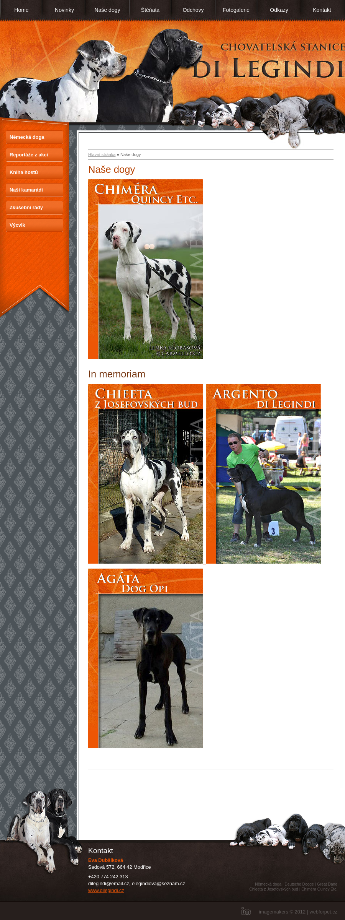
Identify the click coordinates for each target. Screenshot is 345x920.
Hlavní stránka (102, 154)
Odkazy (279, 10)
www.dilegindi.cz (106, 890)
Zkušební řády (26, 207)
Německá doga (27, 137)
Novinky (64, 10)
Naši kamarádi (26, 190)
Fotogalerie (236, 10)
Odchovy (193, 10)
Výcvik (17, 225)
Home (21, 10)
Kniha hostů (24, 172)
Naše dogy (107, 10)
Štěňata (150, 10)
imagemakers (273, 912)
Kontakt (322, 10)
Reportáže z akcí (29, 155)
